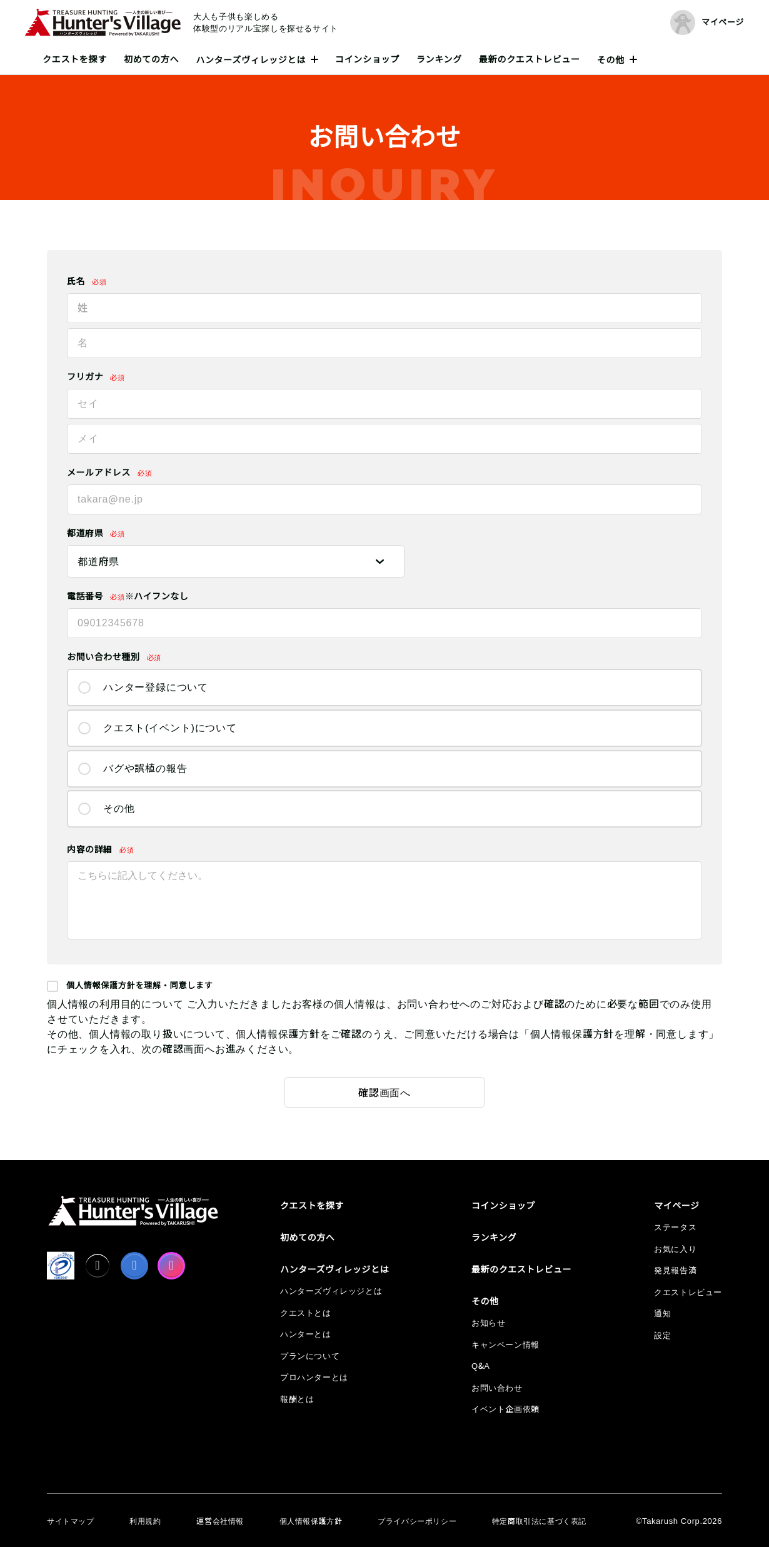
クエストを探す (75, 59)
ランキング (439, 59)
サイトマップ (70, 1521)
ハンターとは (305, 1334)
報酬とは (297, 1399)
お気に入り (675, 1249)
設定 (662, 1335)
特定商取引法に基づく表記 (539, 1521)
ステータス (675, 1227)
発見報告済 (675, 1270)
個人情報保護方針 (311, 1521)
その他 (611, 60)
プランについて (309, 1356)
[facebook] (134, 1265)
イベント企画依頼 (505, 1409)
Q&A (480, 1366)
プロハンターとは (314, 1377)
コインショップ (367, 59)
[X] (97, 1265)
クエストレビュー (688, 1292)
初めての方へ (151, 59)
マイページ (677, 1206)
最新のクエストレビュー (529, 59)
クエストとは (305, 1313)
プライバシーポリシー (417, 1521)
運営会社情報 (220, 1521)
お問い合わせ (497, 1388)
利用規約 (145, 1521)
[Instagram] (171, 1265)
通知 (662, 1313)
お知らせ (488, 1323)
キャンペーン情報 (505, 1344)
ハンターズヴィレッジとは (251, 60)
